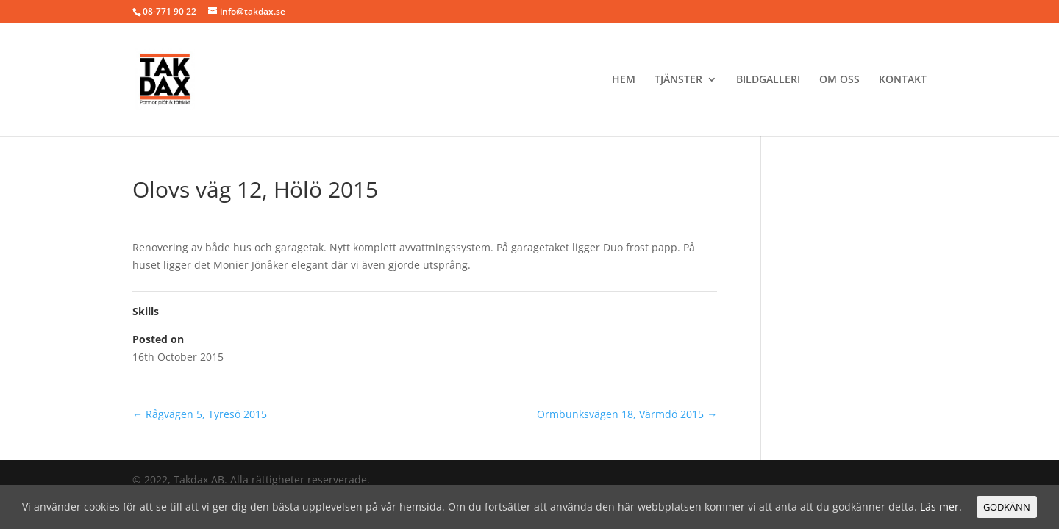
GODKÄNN (1006, 507)
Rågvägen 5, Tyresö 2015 (199, 414)
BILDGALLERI (768, 80)
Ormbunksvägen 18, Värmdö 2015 (627, 414)
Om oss (839, 80)
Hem (623, 80)
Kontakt (903, 80)
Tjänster (678, 80)
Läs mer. (941, 507)
